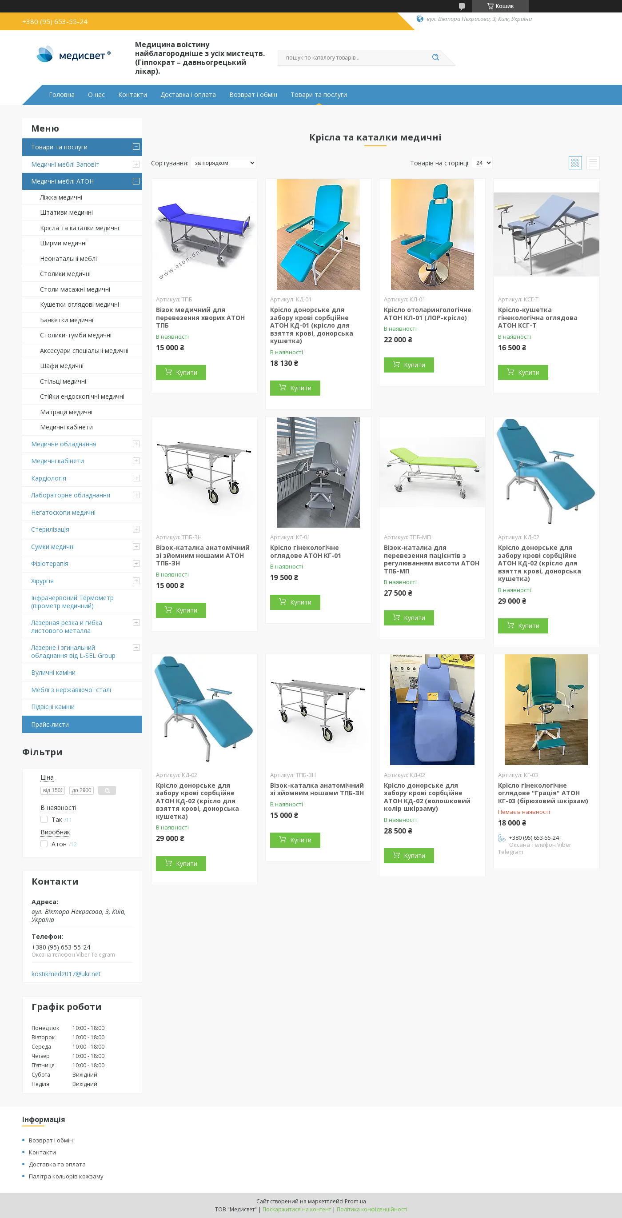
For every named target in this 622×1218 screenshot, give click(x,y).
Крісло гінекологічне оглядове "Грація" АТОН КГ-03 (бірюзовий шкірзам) (543, 793)
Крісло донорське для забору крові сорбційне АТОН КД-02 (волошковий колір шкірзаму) (427, 797)
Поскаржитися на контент (297, 1209)
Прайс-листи (50, 724)
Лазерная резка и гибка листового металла (66, 626)
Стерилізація (50, 529)
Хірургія (42, 581)
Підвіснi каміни (53, 706)
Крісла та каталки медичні (79, 228)
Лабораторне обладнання (70, 495)
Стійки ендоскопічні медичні (82, 396)
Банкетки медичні (66, 320)
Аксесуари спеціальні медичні (84, 350)
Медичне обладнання (63, 444)
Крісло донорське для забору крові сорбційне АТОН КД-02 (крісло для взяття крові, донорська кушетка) (539, 563)
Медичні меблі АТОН (62, 181)
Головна (62, 95)
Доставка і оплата (188, 95)
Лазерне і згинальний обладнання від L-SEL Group (73, 651)
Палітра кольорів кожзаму (66, 1176)
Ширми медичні (63, 243)
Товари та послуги (319, 95)
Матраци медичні (66, 412)
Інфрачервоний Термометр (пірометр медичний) (72, 601)
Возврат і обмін (253, 95)
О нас (96, 95)
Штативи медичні (66, 212)
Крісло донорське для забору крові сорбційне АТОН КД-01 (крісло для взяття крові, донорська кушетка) (311, 325)
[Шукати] (435, 58)
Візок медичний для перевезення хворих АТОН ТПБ (200, 317)
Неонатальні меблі (68, 258)
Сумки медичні (53, 546)
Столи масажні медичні (75, 289)
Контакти (132, 95)
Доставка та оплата (57, 1164)
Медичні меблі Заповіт (65, 164)
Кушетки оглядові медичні (79, 304)
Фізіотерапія (49, 563)
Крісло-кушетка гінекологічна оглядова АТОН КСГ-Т (538, 317)
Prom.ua (355, 1201)
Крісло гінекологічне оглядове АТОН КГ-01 (305, 551)
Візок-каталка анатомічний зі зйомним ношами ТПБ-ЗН (317, 789)
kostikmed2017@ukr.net (66, 974)
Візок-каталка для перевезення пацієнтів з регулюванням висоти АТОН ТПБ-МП (431, 559)
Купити (186, 372)
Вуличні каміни (53, 672)
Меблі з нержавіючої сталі (71, 689)
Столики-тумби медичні (76, 335)
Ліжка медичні (61, 197)
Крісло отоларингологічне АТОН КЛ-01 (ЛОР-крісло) (427, 313)
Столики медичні (65, 273)
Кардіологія (48, 478)
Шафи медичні (62, 365)
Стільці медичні (63, 381)
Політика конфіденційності (372, 1209)
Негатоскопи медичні (63, 512)
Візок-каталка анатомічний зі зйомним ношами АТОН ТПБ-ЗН (203, 555)
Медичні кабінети (66, 427)
